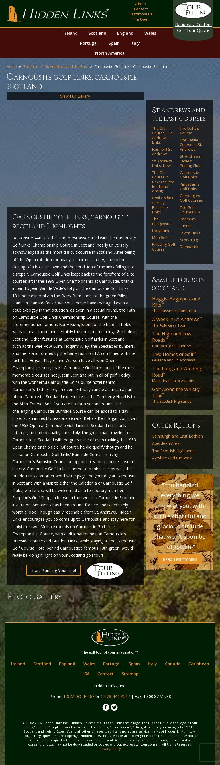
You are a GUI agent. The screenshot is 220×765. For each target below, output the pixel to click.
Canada (172, 663)
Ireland (71, 33)
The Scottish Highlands (176, 395)
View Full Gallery (75, 96)
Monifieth (160, 237)
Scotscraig (189, 239)
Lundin (186, 225)
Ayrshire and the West (172, 458)
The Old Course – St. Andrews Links (162, 135)
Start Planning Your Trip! (53, 570)
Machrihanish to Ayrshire (176, 374)
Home (12, 66)
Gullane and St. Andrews (174, 357)
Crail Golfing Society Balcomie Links (162, 205)
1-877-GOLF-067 (78, 696)
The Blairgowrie (162, 221)
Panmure (188, 219)
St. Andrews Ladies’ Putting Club (190, 161)
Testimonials (140, 14)
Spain (114, 43)
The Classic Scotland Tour (176, 304)
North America (110, 53)
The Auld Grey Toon (177, 322)
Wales (150, 33)
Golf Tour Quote (193, 27)
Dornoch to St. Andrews (172, 339)
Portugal (89, 43)
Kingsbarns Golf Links (190, 186)
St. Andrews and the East (66, 66)
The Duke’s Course (189, 130)
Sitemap (130, 673)
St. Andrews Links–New (162, 163)
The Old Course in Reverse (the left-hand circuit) (163, 181)
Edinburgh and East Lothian (177, 436)
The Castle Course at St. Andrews (191, 145)
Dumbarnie (189, 246)
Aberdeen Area (166, 443)
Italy (135, 43)
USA (85, 673)
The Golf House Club (190, 210)
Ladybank (160, 230)
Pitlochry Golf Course (163, 246)
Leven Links (190, 233)
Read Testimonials (180, 559)
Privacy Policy (110, 748)
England (125, 33)
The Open (141, 19)
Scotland (97, 33)
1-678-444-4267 (115, 696)
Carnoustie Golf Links (189, 175)
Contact (141, 8)
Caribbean (198, 663)
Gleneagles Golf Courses (191, 198)
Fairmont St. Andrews (162, 151)
